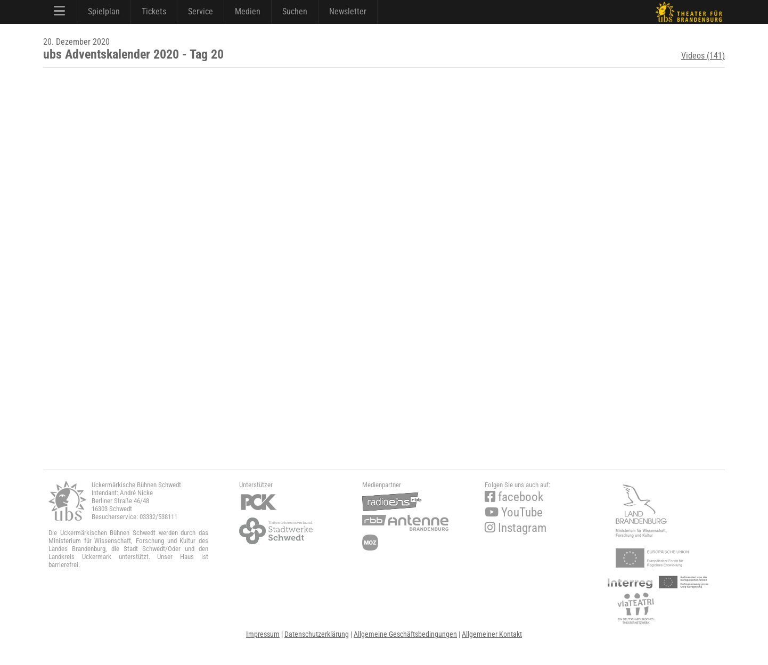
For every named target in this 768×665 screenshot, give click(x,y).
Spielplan (104, 11)
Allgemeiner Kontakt (492, 634)
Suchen (294, 11)
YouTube (514, 512)
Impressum (263, 634)
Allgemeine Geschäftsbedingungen (405, 634)
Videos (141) (703, 56)
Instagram (515, 528)
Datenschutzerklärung (316, 634)
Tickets (154, 11)
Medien (247, 11)
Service (200, 11)
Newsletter (347, 11)
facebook (514, 497)
